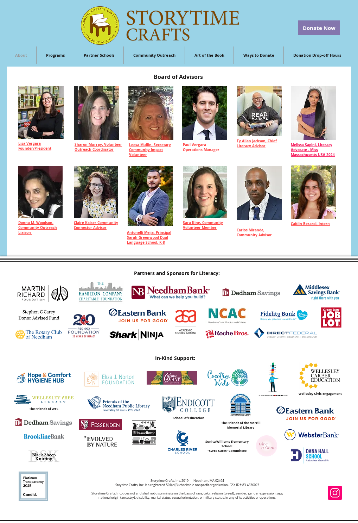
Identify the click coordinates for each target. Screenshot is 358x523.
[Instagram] (335, 493)
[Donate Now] (319, 27)
